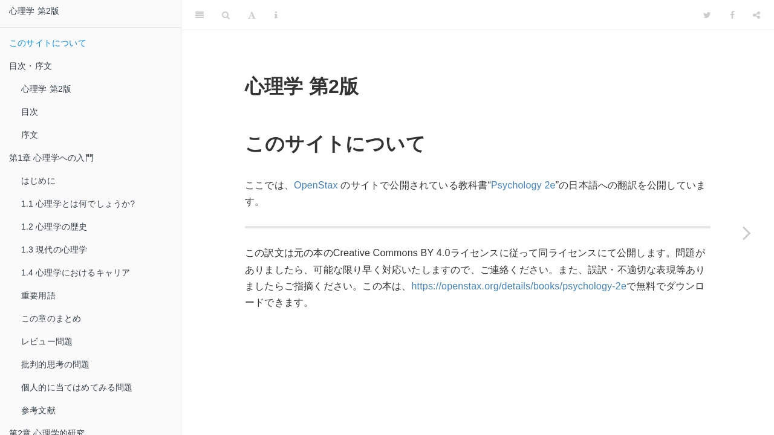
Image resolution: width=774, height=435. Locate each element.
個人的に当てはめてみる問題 (77, 387)
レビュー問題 (47, 341)
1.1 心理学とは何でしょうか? (78, 203)
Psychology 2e (523, 185)
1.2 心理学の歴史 (54, 226)
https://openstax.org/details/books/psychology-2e (518, 286)
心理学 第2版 (34, 11)
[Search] (226, 15)
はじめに (38, 180)
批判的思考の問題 (55, 364)
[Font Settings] (252, 15)
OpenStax (316, 185)
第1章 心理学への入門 (51, 158)
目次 (29, 112)
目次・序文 (30, 66)
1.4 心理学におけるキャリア (75, 272)
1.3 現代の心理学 (54, 249)
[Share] (756, 15)
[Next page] (747, 232)
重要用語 (38, 295)
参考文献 (38, 410)
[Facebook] (732, 15)
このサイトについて (47, 43)
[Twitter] (707, 15)
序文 (29, 135)
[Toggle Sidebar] (199, 15)
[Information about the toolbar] (276, 15)
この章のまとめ (51, 318)
